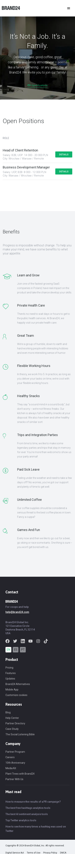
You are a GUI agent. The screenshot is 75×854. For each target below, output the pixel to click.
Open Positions (37, 85)
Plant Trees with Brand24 (19, 773)
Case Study (12, 728)
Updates (10, 678)
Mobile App (11, 689)
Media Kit (10, 768)
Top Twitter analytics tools (20, 820)
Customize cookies (16, 695)
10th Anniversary (15, 762)
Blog (8, 712)
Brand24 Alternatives (17, 684)
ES (15, 649)
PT (23, 649)
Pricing (9, 667)
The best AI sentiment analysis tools (26, 814)
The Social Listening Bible (20, 734)
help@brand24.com (17, 612)
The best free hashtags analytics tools (27, 807)
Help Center (12, 717)
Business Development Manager (26, 167)
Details (63, 154)
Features (10, 673)
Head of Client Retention (20, 150)
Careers (10, 757)
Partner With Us (14, 779)
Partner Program (15, 751)
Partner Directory (15, 723)
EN (8, 649)
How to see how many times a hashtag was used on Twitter (35, 828)
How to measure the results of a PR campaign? (33, 801)
